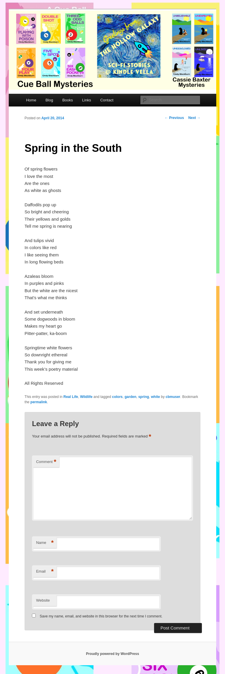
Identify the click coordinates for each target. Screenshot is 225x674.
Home (31, 100)
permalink (38, 402)
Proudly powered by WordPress (112, 654)
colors (117, 397)
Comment (46, 462)
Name (45, 543)
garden (130, 397)
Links (86, 100)
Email (45, 571)
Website (43, 600)
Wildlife (86, 397)
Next (194, 118)
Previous (174, 118)
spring (143, 397)
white (155, 397)
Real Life (71, 397)
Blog (49, 100)
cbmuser (173, 397)
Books (67, 100)
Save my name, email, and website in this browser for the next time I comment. (101, 616)
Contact (106, 100)
